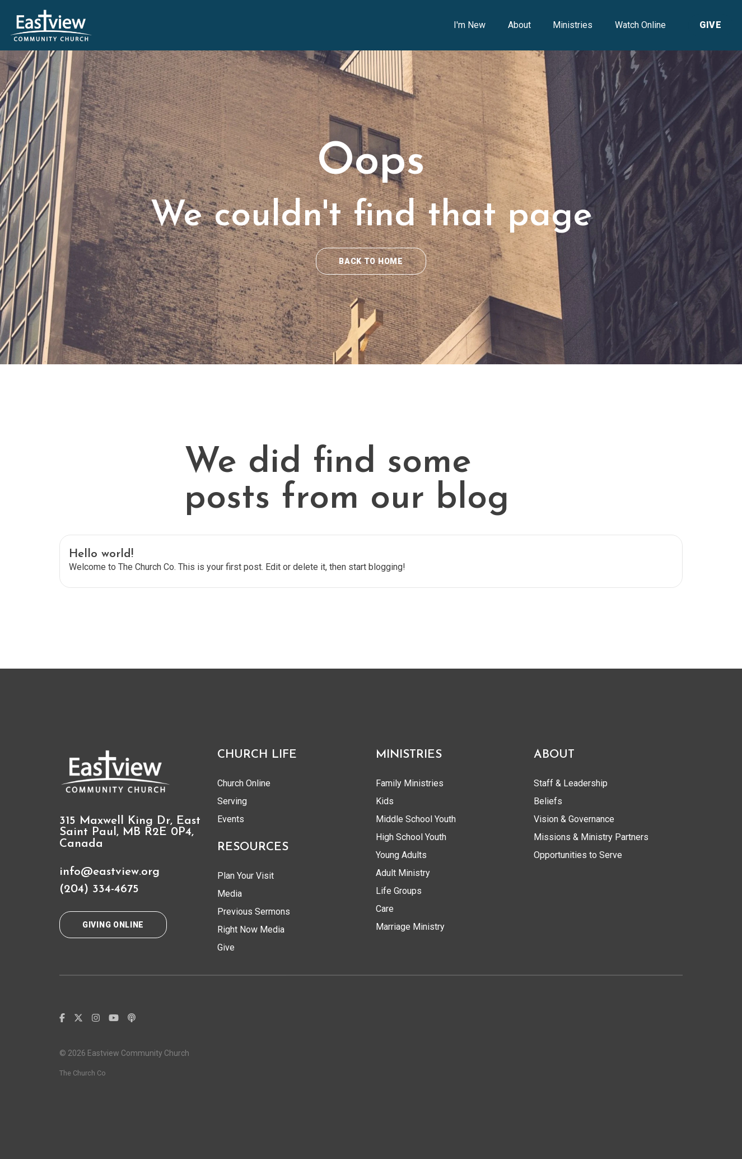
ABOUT (554, 755)
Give (226, 947)
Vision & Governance (574, 819)
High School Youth (411, 837)
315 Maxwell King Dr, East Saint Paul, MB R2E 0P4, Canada (129, 832)
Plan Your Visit (245, 875)
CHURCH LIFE (257, 755)
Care (385, 908)
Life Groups (399, 891)
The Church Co (82, 1073)
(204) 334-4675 (99, 889)
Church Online (243, 783)
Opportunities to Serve (578, 855)
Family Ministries (410, 783)
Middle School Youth (416, 819)
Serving (232, 801)
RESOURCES (252, 847)
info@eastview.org (109, 872)
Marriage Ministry (410, 926)
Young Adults (401, 855)
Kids (385, 801)
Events (230, 819)
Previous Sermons (253, 911)
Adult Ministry (403, 873)
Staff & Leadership (571, 783)
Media (229, 893)
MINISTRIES (409, 755)
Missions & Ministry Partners (591, 837)
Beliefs (548, 801)
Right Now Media (250, 929)
